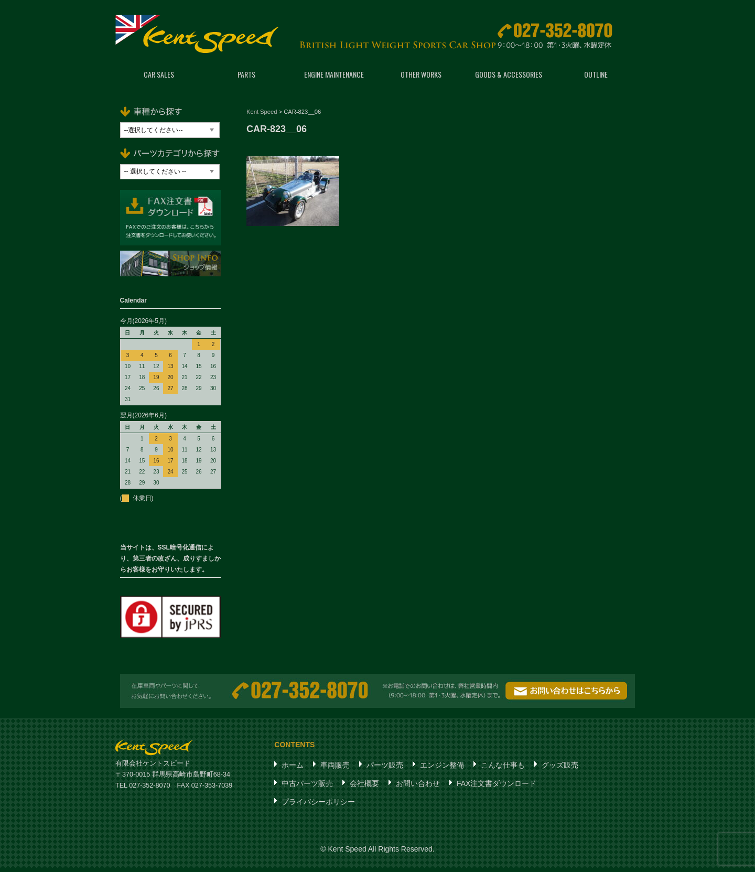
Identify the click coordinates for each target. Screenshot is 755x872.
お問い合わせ (418, 787)
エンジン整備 (442, 769)
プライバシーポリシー (318, 806)
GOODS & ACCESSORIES (508, 78)
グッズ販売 (560, 769)
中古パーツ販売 (307, 787)
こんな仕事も (503, 769)
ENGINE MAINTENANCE (334, 78)
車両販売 (335, 769)
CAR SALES (159, 78)
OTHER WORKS (421, 78)
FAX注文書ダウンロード (496, 787)
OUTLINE (596, 78)
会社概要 (364, 787)
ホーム (293, 769)
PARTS (246, 78)
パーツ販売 (384, 769)
